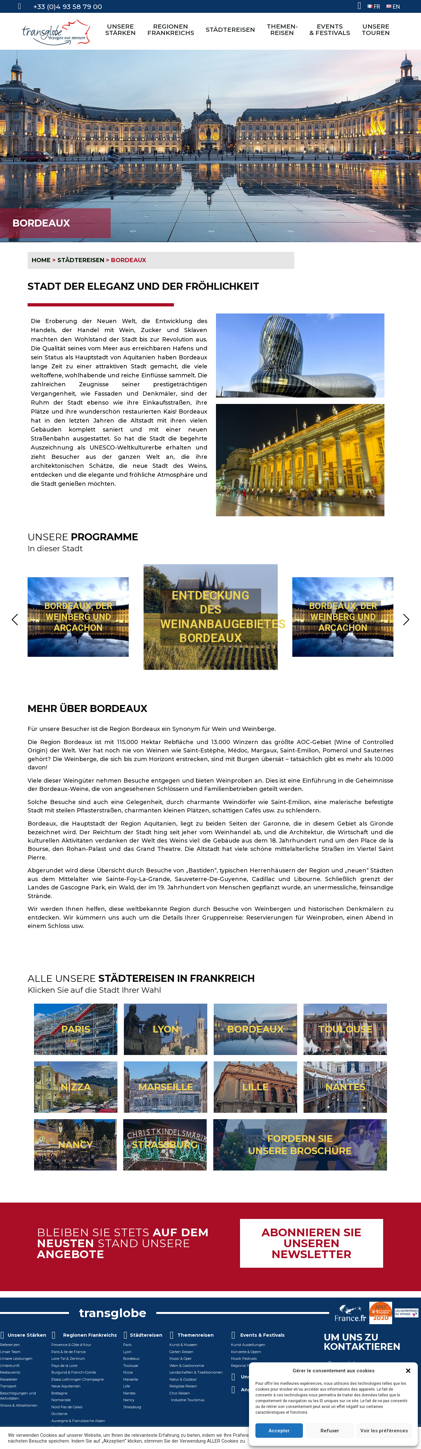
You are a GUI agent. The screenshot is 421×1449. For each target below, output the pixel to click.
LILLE (255, 1090)
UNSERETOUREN (377, 29)
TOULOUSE (345, 1033)
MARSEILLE (165, 1090)
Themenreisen (195, 1339)
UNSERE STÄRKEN (122, 29)
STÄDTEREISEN (232, 29)
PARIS (75, 1033)
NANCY (75, 1148)
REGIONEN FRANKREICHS (172, 29)
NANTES (345, 1090)
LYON (166, 1033)
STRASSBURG (165, 1148)
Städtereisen (146, 1339)
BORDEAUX (255, 1033)
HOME (41, 260)
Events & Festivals (262, 1339)
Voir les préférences (384, 1431)
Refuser (330, 1431)
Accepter (279, 1431)
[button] (408, 1371)
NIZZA (76, 1090)
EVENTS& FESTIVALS (331, 29)
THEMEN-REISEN (284, 29)
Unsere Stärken (27, 1339)
